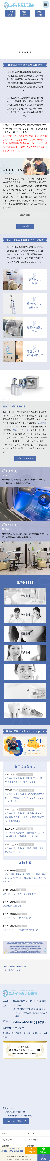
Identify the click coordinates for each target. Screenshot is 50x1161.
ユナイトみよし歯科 (12, 970)
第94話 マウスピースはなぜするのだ (20, 893)
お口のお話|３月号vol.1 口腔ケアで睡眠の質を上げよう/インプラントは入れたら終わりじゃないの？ (24, 878)
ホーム (4, 1133)
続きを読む (25, 215)
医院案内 (5, 1146)
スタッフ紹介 (25, 226)
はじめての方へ (8, 1140)
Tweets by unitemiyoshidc (14, 966)
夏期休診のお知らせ (12, 905)
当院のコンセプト (25, 458)
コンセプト (31, 1133)
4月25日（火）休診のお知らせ (17, 917)
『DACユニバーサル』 (21, 430)
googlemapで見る (14, 1121)
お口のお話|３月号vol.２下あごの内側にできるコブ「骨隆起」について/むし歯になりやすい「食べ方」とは (24, 797)
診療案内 (30, 1146)
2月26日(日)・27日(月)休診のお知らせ (20, 930)
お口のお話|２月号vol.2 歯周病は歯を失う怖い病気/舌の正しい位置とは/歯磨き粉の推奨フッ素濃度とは (24, 817)
